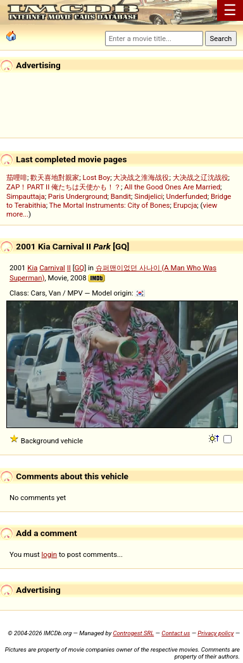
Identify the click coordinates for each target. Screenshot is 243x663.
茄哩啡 (16, 177)
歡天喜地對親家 (54, 177)
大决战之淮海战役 (141, 177)
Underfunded (187, 196)
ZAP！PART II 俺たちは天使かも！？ (63, 186)
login (50, 554)
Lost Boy (96, 177)
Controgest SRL (133, 633)
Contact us (175, 633)
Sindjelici (148, 196)
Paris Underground (78, 196)
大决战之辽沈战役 (200, 177)
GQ (80, 267)
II (69, 267)
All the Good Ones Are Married (172, 186)
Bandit (121, 196)
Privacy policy (215, 633)
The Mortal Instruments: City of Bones (109, 205)
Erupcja (185, 205)
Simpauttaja (25, 196)
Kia (32, 267)
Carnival (52, 267)
